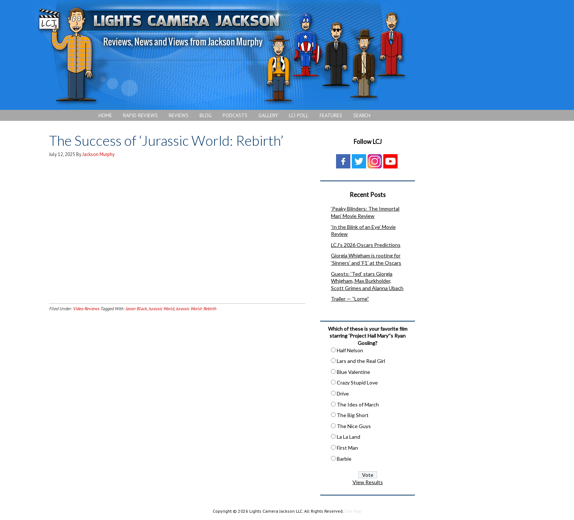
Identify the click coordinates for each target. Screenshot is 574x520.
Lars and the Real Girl (361, 361)
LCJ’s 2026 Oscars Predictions (365, 245)
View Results (368, 482)
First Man (347, 448)
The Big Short (353, 415)
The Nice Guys (354, 426)
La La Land (348, 437)
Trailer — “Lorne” (350, 299)
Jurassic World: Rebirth (196, 308)
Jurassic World (161, 308)
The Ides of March (358, 404)
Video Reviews (86, 308)
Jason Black (136, 308)
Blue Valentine (353, 372)
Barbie (344, 459)
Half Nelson (350, 350)
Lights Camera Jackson (221, 55)
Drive (343, 393)
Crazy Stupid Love (357, 382)
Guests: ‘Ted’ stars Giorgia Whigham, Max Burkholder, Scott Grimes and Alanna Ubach (367, 281)
